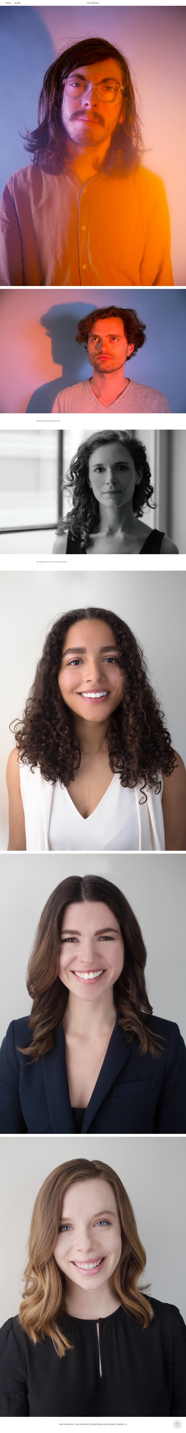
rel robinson (93, 2)
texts (8, 2)
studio (17, 2)
